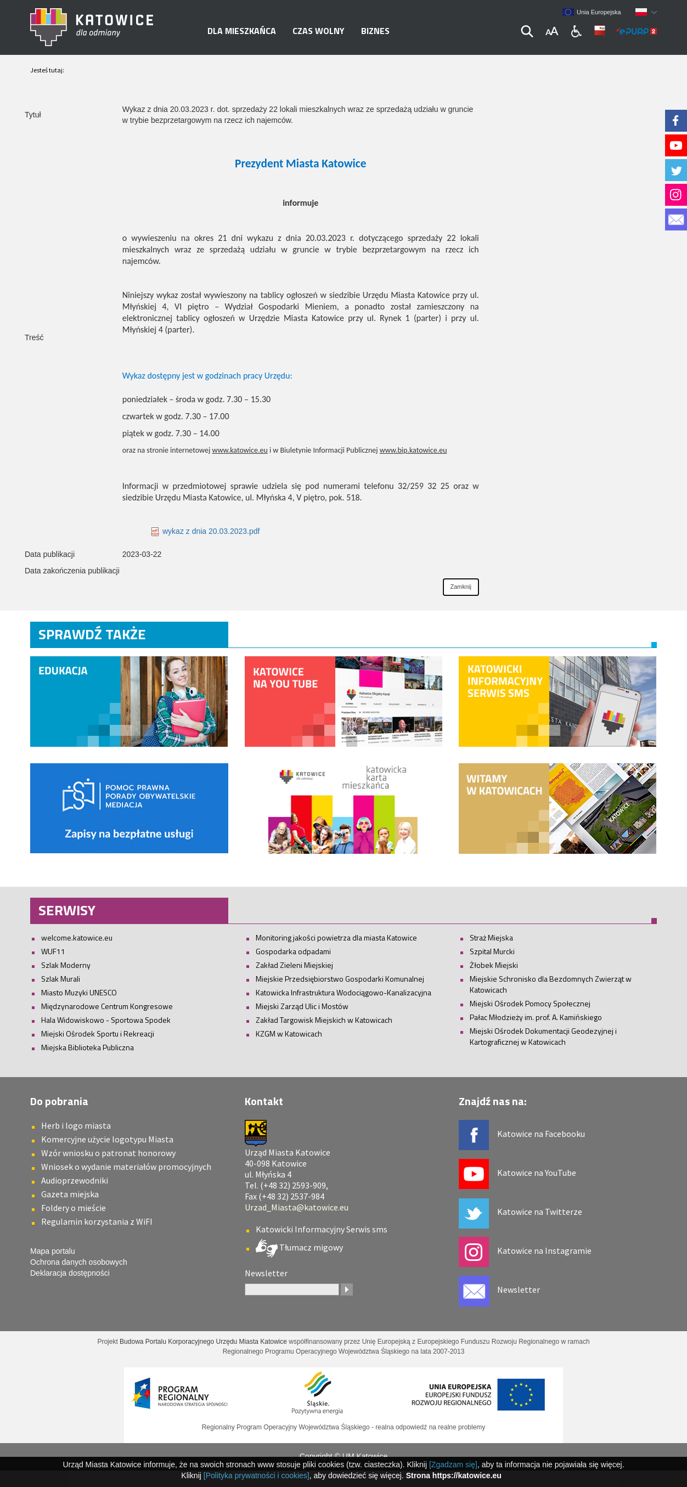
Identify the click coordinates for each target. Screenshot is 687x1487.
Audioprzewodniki (74, 1180)
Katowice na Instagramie (544, 1250)
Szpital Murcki (492, 951)
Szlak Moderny (66, 965)
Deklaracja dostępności (70, 1273)
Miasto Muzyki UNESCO (79, 992)
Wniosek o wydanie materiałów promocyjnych (126, 1166)
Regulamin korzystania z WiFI (97, 1221)
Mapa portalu (52, 1251)
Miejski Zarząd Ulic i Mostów (302, 1006)
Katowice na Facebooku (541, 1133)
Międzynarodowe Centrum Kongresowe (107, 1006)
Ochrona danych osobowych (78, 1262)
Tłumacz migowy (310, 1247)
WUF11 (53, 951)
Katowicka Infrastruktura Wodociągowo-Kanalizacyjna (343, 992)
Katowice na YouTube (536, 1172)
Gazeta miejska (70, 1194)
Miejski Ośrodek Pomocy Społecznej (530, 1003)
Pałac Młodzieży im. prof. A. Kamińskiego (536, 1017)
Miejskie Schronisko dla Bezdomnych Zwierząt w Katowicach (551, 984)
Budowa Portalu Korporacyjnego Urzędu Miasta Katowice (203, 1341)
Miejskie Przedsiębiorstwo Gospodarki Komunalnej (340, 978)
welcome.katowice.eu (76, 937)
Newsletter (518, 1289)
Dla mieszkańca (241, 30)
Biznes (375, 30)
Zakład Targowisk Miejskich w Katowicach (324, 1020)
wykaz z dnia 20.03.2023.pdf (205, 531)
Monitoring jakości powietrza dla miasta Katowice (336, 937)
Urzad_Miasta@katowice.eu (296, 1207)
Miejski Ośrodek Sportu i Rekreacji (97, 1033)
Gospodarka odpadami (293, 951)
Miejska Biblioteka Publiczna (87, 1047)
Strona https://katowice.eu (454, 1475)
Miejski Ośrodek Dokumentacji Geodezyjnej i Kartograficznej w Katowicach (543, 1036)
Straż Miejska (491, 937)
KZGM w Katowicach (289, 1033)
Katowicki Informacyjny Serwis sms (321, 1229)
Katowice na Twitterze (539, 1211)
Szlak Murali (60, 978)
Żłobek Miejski (494, 965)
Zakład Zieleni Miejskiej (294, 965)
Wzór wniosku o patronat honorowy (108, 1152)
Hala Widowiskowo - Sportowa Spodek (106, 1020)
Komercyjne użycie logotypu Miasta (107, 1139)
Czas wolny (318, 30)
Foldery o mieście (73, 1207)
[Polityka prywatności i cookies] (256, 1475)
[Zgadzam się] (453, 1464)
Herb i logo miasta (76, 1125)
